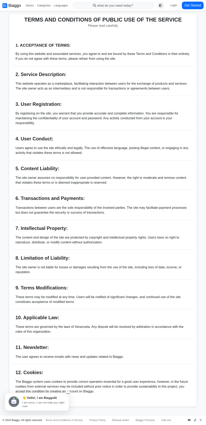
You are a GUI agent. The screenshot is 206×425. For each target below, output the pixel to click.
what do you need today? (113, 5)
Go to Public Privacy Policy (31, 401)
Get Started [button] (192, 5)
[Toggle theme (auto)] (160, 5)
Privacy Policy (97, 420)
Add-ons (166, 420)
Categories (44, 5)
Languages (61, 5)
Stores (30, 5)
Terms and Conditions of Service (64, 420)
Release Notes (120, 420)
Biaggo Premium (145, 420)
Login (173, 5)
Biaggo (11, 5)
